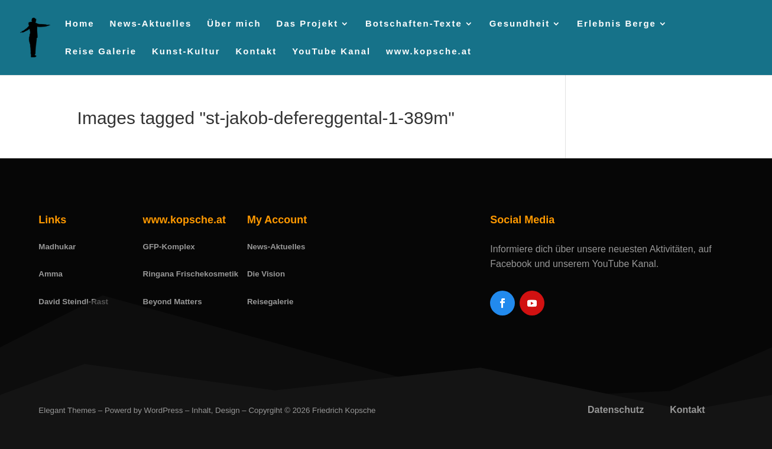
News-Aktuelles (151, 23)
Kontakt (256, 51)
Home (80, 23)
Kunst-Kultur (186, 51)
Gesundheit (519, 23)
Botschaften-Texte (413, 23)
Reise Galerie (101, 51)
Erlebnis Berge (616, 23)
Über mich (234, 23)
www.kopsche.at (429, 51)
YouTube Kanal (331, 51)
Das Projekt (308, 23)
